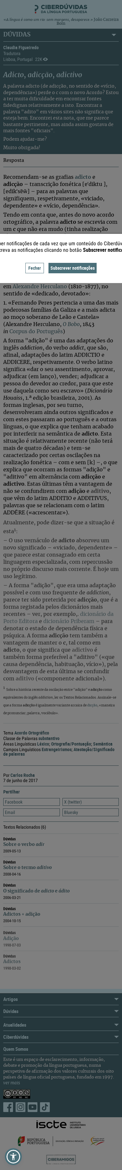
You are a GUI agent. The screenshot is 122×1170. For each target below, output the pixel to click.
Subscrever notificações (72, 268)
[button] (13, 1156)
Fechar (34, 268)
